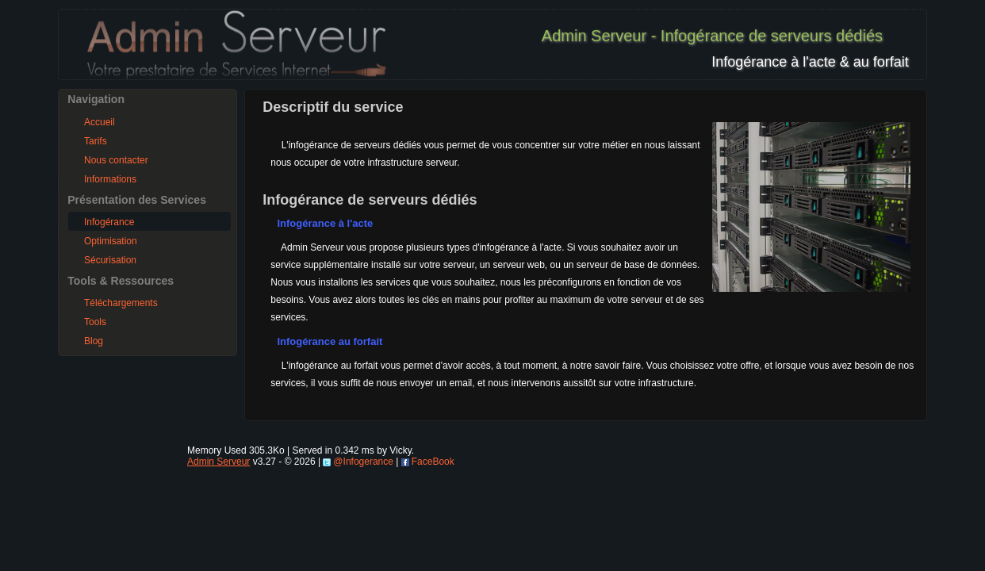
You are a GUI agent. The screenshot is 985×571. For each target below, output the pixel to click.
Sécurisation (110, 260)
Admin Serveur (218, 461)
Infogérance (109, 222)
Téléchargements (121, 302)
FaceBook (433, 461)
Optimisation (110, 241)
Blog (93, 341)
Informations (110, 179)
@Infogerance (363, 461)
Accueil (99, 122)
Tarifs (95, 141)
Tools (95, 322)
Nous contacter (116, 160)
